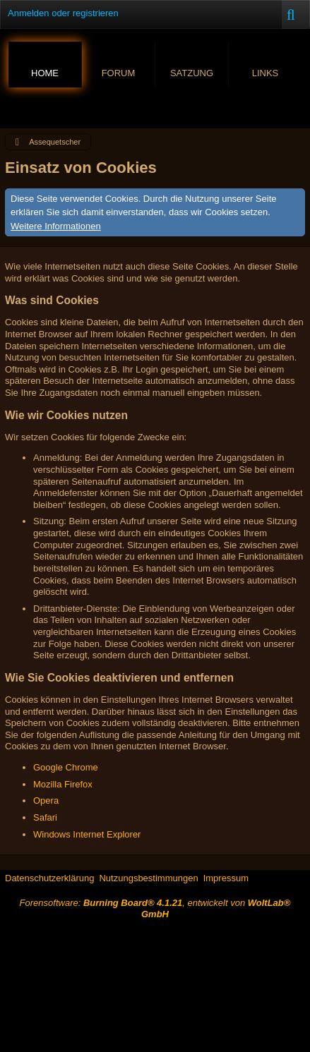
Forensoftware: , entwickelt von (155, 908)
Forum (119, 73)
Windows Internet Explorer (87, 834)
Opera (46, 800)
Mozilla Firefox (63, 784)
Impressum (226, 878)
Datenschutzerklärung (49, 878)
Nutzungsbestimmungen (148, 878)
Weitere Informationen (56, 226)
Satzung (191, 73)
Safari (45, 817)
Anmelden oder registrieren (63, 13)
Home (45, 73)
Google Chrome (65, 767)
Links (265, 73)
